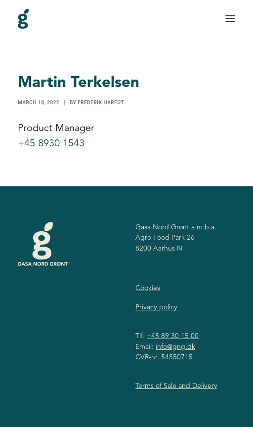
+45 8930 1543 (51, 143)
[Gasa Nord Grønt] (23, 19)
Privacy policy (156, 306)
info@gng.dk (175, 346)
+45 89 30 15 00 (173, 335)
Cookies (147, 287)
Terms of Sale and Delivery (176, 385)
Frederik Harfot (101, 102)
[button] (230, 19)
